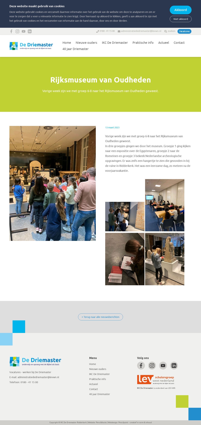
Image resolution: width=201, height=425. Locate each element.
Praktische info (143, 43)
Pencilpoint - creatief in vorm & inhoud (135, 422)
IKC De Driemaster (115, 43)
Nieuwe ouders (86, 43)
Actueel (163, 43)
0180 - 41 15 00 (107, 31)
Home (66, 43)
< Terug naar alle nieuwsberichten (100, 317)
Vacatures (184, 31)
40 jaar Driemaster (75, 49)
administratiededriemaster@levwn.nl (141, 31)
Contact (179, 43)
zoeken (171, 31)
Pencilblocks (101, 422)
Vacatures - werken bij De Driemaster (30, 372)
